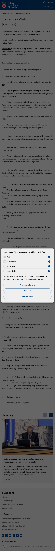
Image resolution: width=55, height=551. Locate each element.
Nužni (9, 257)
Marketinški (11, 271)
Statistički (11, 266)
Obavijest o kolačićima (19, 279)
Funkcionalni (11, 262)
